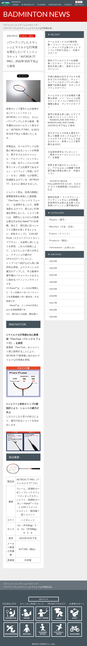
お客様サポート (77, 603)
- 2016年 (52, 309)
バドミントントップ (12, 25)
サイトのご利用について (32, 603)
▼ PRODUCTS (28, 5)
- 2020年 (52, 282)
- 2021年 (52, 275)
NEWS (15, 5)
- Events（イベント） (59, 233)
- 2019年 (52, 289)
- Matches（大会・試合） (61, 226)
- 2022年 (52, 268)
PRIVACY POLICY (56, 603)
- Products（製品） (58, 240)
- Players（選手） (57, 219)
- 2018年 (52, 296)
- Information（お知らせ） (62, 247)
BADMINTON (16, 2)
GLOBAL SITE (9, 603)
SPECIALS (79, 5)
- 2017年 (52, 302)
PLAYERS (42, 5)
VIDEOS (68, 5)
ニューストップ (30, 25)
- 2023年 (52, 261)
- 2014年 (52, 316)
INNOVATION (55, 5)
